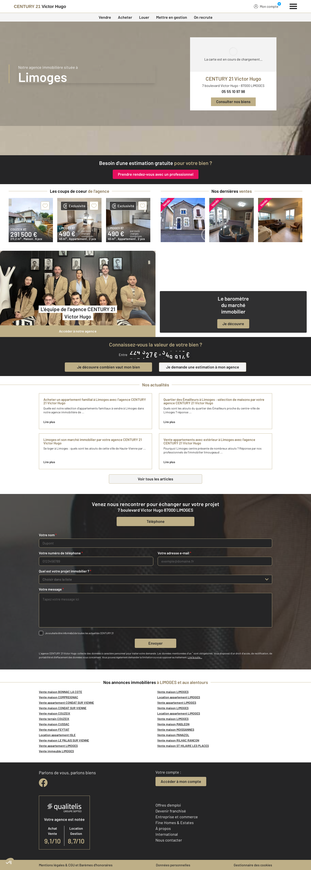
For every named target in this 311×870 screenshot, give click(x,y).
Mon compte (266, 6)
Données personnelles (173, 865)
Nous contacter (169, 840)
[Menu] (293, 6)
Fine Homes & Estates (175, 822)
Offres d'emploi (168, 805)
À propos (163, 828)
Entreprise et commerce (177, 816)
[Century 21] (40, 6)
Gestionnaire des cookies (253, 865)
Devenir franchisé (171, 811)
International (167, 834)
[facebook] (43, 782)
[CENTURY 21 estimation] (155, 140)
